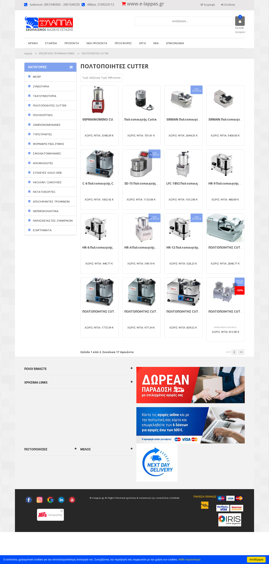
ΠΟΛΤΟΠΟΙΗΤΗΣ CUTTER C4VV (189, 311)
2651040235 (71, 5)
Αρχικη (28, 53)
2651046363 (52, 5)
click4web (174, 529)
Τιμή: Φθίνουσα (110, 77)
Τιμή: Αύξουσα (91, 77)
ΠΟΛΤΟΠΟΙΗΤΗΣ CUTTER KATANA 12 (235, 247)
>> (241, 352)
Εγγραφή (209, 4)
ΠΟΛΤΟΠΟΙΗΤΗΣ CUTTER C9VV (105, 311)
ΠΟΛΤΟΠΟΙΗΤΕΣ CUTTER (95, 53)
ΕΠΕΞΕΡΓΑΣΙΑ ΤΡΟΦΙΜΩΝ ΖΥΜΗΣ (57, 53)
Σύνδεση (229, 4)
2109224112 (105, 5)
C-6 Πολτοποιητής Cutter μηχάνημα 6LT (112, 183)
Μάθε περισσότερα (189, 559)
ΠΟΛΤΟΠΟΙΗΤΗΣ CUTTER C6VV (147, 311)
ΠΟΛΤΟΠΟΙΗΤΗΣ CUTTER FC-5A (231, 311)
